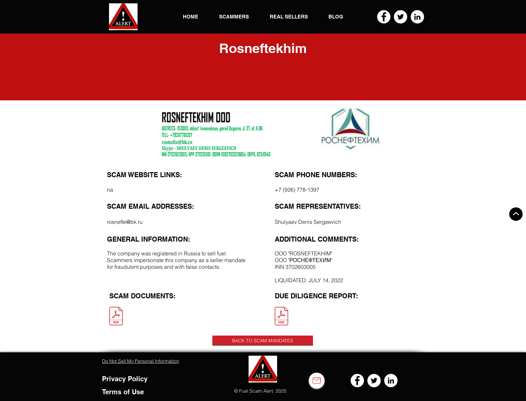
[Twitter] (400, 16)
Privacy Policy (125, 379)
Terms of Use (123, 392)
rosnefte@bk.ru (125, 221)
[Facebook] (383, 16)
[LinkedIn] (417, 16)
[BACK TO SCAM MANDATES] (262, 341)
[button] (123, 16)
